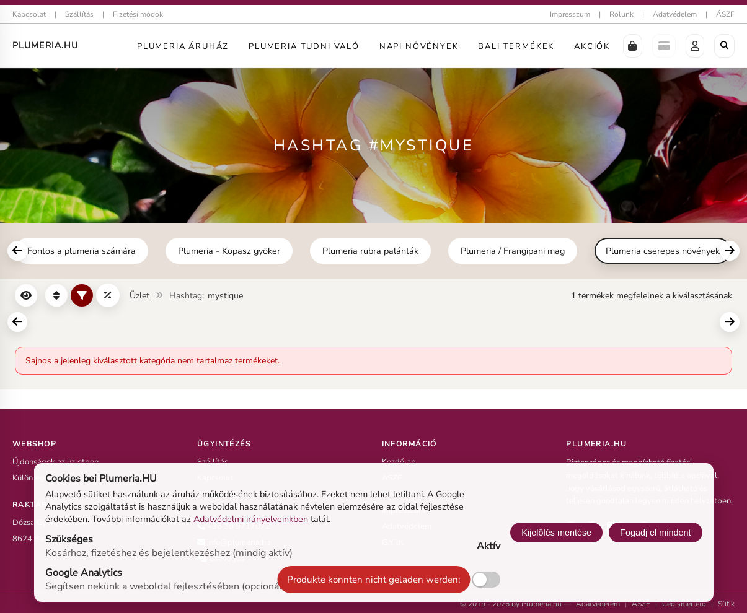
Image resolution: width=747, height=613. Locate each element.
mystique (225, 296)
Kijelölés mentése (556, 532)
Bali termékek (516, 46)
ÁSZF (725, 14)
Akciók (592, 46)
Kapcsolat (29, 14)
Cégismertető (684, 604)
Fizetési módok (138, 14)
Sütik (726, 604)
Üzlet (139, 296)
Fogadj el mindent (655, 532)
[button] (632, 46)
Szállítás (79, 14)
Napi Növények (419, 46)
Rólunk (621, 14)
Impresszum (570, 14)
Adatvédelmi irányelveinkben (250, 519)
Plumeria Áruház (183, 46)
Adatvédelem (675, 14)
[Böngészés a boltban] (724, 46)
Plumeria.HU (45, 45)
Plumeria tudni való (304, 46)
